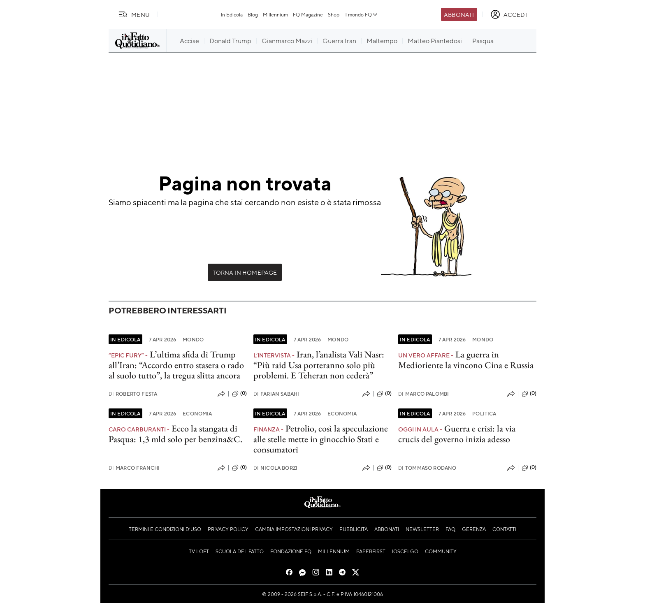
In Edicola (232, 14)
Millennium (275, 14)
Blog (253, 14)
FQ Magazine (308, 14)
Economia (197, 413)
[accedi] (508, 14)
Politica (484, 413)
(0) (239, 393)
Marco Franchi (134, 468)
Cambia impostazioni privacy (294, 529)
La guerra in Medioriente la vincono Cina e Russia (466, 359)
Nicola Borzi (275, 468)
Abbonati (459, 14)
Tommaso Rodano (427, 468)
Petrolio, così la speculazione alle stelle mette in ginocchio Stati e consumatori (320, 438)
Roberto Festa (133, 394)
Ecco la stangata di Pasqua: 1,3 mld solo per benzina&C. (175, 433)
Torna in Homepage (245, 272)
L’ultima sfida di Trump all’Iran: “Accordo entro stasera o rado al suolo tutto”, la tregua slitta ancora (176, 364)
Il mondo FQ (361, 14)
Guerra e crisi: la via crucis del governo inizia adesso (456, 433)
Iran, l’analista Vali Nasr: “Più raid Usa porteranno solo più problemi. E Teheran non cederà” (318, 364)
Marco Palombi (423, 394)
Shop (333, 14)
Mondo (193, 339)
